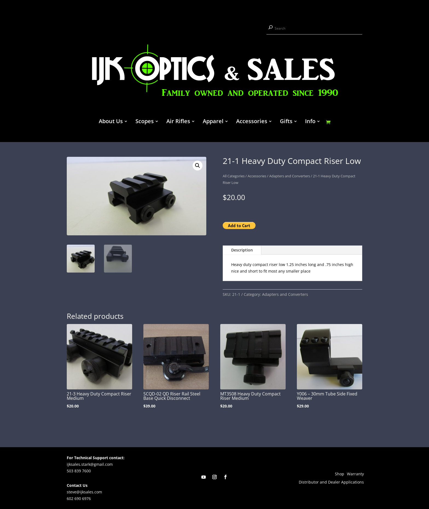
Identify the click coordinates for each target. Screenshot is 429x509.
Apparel (213, 122)
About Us (111, 122)
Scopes (144, 122)
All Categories (234, 175)
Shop (339, 474)
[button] (197, 165)
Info (310, 122)
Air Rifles (178, 122)
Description (242, 250)
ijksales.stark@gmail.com (90, 464)
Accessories (251, 122)
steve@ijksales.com (84, 491)
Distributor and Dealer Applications (331, 482)
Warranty (355, 474)
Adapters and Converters (289, 175)
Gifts (286, 122)
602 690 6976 (79, 498)
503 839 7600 (79, 470)
